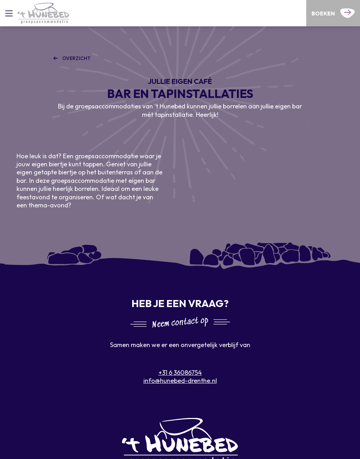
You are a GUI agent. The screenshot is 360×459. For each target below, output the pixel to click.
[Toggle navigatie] (9, 13)
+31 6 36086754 (180, 372)
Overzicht (76, 58)
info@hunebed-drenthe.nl (180, 381)
